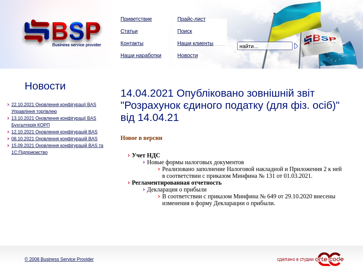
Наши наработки (140, 55)
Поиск (184, 31)
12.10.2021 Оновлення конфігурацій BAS (54, 132)
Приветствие (136, 19)
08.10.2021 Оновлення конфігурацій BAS (54, 138)
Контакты (131, 43)
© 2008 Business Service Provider (59, 259)
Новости (187, 55)
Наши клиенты (195, 43)
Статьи (129, 31)
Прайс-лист (191, 19)
